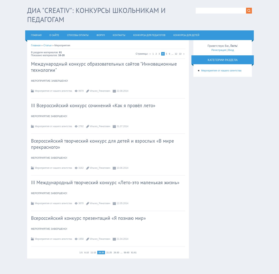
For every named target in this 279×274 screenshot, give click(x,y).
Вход (231, 50)
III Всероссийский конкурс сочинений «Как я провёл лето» (93, 105)
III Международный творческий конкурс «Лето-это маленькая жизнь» (105, 182)
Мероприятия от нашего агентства (53, 91)
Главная (35, 45)
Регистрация (218, 50)
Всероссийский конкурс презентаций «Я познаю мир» (88, 218)
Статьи (47, 45)
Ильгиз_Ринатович (100, 91)
